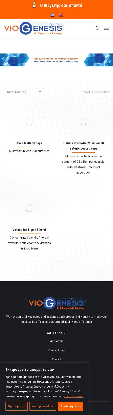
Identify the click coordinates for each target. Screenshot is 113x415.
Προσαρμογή (16, 406)
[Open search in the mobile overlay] (98, 28)
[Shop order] (24, 92)
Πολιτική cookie (73, 396)
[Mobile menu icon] (106, 28)
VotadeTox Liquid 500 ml (29, 230)
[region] (44, 389)
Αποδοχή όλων (71, 406)
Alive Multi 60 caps (29, 143)
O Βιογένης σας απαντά (61, 5)
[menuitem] (52, 14)
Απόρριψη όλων (42, 406)
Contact (56, 359)
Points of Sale (56, 350)
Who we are (56, 341)
